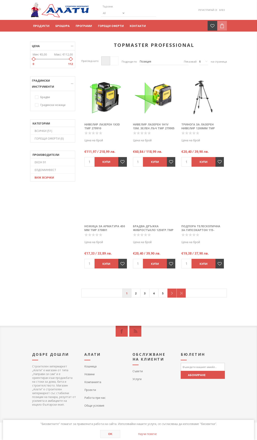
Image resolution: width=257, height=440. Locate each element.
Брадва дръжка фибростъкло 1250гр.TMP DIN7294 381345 (153, 230)
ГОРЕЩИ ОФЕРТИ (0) (49, 138)
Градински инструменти (43, 83)
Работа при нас (95, 398)
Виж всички (44, 177)
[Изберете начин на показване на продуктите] (164, 61)
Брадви (45, 97)
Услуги (137, 379)
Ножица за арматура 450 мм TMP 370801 (104, 228)
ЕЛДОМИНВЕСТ (45, 170)
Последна (181, 293)
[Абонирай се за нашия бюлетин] (203, 367)
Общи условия (94, 405)
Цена (36, 46)
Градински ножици (52, 105)
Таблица (105, 60)
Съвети (138, 371)
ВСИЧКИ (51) (43, 131)
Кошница (90, 366)
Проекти (90, 390)
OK (110, 434)
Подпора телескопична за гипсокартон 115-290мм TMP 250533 (200, 230)
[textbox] (120, 6)
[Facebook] (122, 331)
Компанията (92, 382)
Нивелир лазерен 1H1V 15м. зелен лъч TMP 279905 (153, 126)
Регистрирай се (207, 9)
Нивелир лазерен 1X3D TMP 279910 (102, 126)
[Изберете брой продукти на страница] (203, 61)
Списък (114, 60)
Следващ (171, 293)
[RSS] (135, 331)
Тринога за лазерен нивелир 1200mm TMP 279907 (198, 128)
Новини (89, 374)
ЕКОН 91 (40, 162)
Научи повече (147, 434)
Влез (222, 9)
